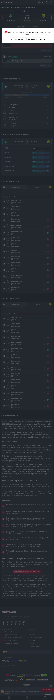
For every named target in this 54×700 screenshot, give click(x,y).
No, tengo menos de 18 (36, 39)
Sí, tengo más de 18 (18, 39)
